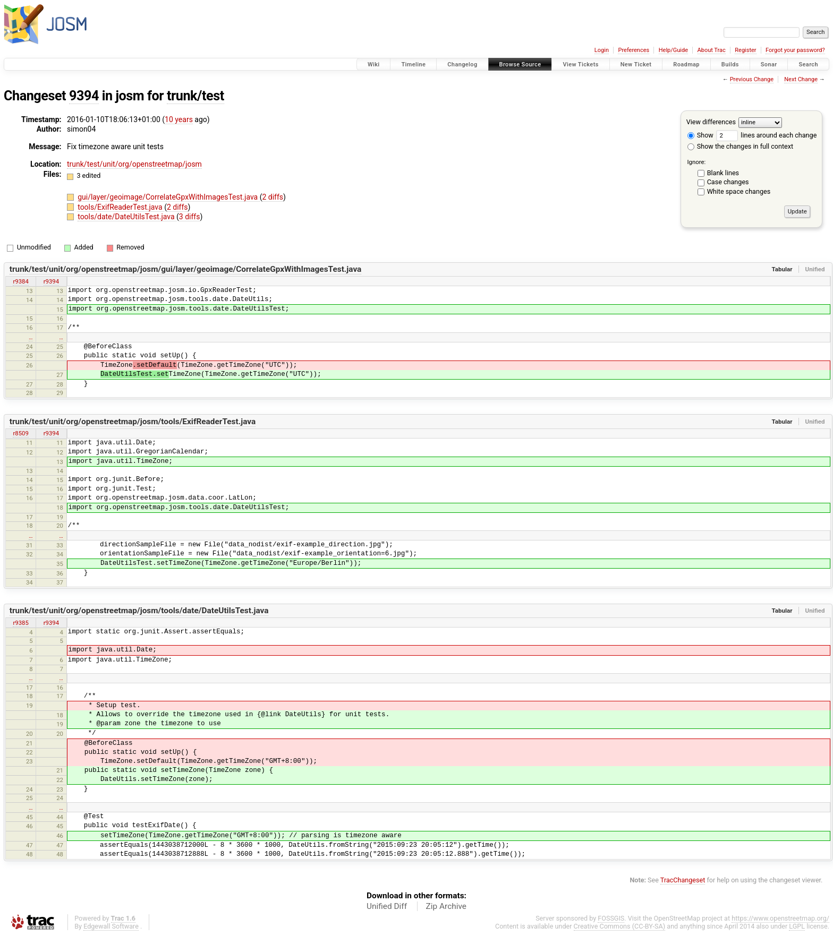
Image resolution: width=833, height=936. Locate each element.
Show (700, 135)
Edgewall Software (111, 926)
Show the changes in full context (740, 146)
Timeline (413, 64)
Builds (730, 64)
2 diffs (272, 197)
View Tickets (580, 64)
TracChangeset (683, 880)
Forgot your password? (795, 50)
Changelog (462, 64)
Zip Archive (446, 906)
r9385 (20, 622)
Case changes (728, 182)
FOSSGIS (611, 918)
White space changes (739, 191)
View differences (711, 122)
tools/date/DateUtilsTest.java (127, 216)
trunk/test (195, 96)
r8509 (20, 433)
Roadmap (686, 64)
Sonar (769, 64)
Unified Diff (387, 906)
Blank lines (723, 173)
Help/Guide (673, 50)
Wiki (374, 64)
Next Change (801, 79)
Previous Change (752, 79)
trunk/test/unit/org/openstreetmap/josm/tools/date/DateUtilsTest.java (139, 610)
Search (808, 64)
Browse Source (520, 64)
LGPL (797, 926)
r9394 (51, 281)
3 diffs (189, 216)
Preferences (633, 50)
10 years (179, 119)
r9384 (20, 281)
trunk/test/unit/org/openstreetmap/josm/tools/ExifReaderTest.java (133, 421)
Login (601, 50)
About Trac (712, 50)
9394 (84, 96)
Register (745, 50)
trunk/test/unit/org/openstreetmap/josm (134, 164)
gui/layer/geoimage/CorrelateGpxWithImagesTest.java (168, 197)
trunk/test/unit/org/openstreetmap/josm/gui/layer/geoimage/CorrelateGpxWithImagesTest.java (186, 269)
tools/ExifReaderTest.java (121, 207)
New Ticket (636, 64)
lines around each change (766, 135)
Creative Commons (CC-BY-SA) (620, 926)
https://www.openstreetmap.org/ (780, 918)
